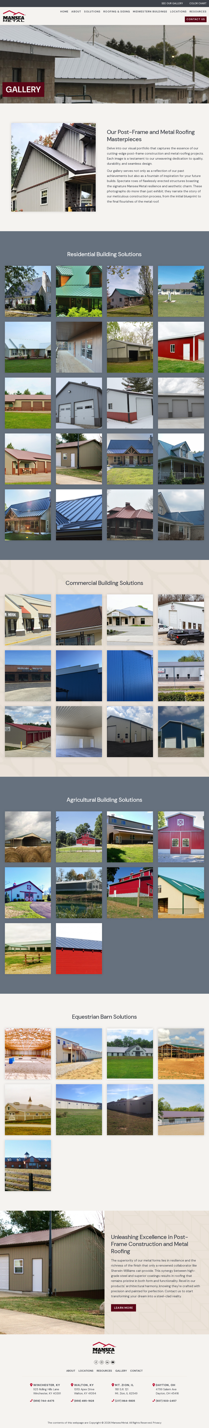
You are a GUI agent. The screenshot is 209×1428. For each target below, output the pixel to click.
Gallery (121, 1370)
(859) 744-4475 (43, 1401)
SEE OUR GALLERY (172, 3)
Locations (86, 1370)
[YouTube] (113, 1362)
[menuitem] (64, 12)
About (70, 1370)
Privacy (157, 1422)
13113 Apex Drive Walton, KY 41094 (93, 1389)
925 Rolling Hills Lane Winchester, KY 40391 (52, 1389)
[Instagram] (102, 1362)
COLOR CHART (198, 3)
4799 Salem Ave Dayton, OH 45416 (167, 1389)
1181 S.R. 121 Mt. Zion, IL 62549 (134, 1389)
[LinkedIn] (107, 1362)
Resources (104, 1370)
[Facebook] (96, 1362)
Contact (136, 1370)
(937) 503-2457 (166, 1401)
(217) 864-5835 (125, 1401)
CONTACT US (195, 19)
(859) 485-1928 (84, 1401)
